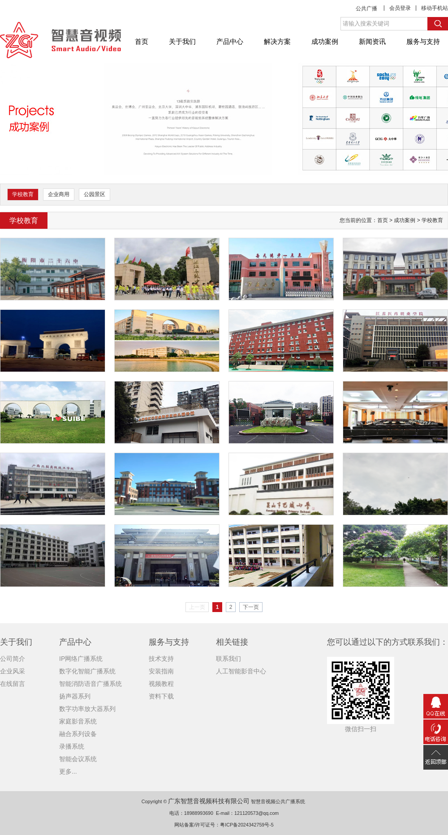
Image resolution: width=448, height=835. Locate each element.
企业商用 (58, 194)
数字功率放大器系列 (87, 708)
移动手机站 (434, 8)
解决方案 (277, 41)
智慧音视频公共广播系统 (278, 801)
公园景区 (94, 194)
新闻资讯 (372, 41)
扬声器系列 (74, 696)
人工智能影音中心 (241, 671)
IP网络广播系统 (81, 658)
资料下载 (161, 696)
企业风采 (12, 671)
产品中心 (229, 41)
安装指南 (161, 671)
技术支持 (161, 658)
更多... (68, 771)
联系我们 (228, 658)
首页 (141, 41)
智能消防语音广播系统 (90, 683)
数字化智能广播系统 (87, 671)
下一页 (251, 607)
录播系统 (71, 746)
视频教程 (161, 683)
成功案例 (324, 41)
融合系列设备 (78, 733)
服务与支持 (423, 41)
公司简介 (12, 658)
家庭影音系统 (78, 721)
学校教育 (23, 194)
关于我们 (182, 41)
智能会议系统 (78, 758)
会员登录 (400, 8)
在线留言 (12, 683)
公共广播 (366, 8)
